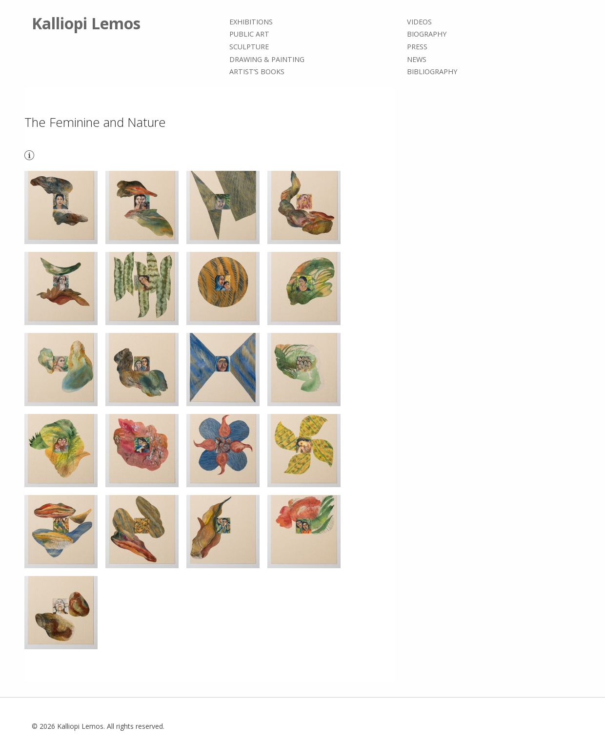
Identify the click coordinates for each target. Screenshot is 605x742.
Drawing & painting (266, 59)
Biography (426, 34)
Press (417, 46)
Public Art (249, 34)
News (416, 59)
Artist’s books (256, 71)
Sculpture (249, 46)
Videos (419, 21)
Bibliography (432, 71)
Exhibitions (251, 21)
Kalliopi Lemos (86, 23)
